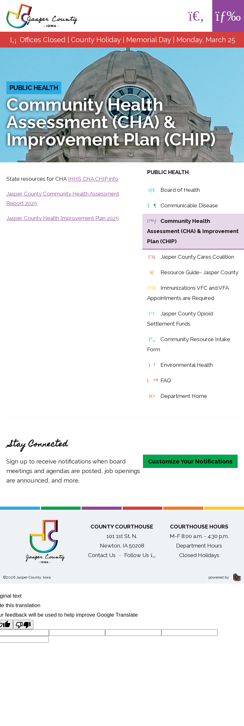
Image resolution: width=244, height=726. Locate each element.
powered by (224, 577)
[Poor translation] (23, 624)
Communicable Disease (182, 206)
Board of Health (173, 190)
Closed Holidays (199, 555)
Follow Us (140, 555)
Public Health (34, 88)
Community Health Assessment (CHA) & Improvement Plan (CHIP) (193, 230)
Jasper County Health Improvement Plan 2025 (62, 218)
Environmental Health (180, 365)
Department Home (177, 396)
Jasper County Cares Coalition (190, 257)
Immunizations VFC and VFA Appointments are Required (188, 292)
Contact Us (102, 555)
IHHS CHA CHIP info (93, 179)
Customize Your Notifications (190, 461)
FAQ (159, 381)
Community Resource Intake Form (188, 344)
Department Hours (199, 545)
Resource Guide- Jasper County (192, 272)
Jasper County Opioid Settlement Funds (180, 318)
